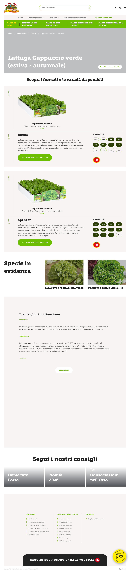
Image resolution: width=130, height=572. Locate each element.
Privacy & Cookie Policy (31, 569)
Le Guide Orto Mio (65, 525)
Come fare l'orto (64, 519)
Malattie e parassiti (65, 541)
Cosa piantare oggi (65, 522)
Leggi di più (64, 370)
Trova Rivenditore (103, 18)
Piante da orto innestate (36, 522)
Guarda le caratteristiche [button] (35, 158)
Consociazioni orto (65, 528)
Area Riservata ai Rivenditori (75, 18)
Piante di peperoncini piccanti (38, 528)
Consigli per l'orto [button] (35, 18)
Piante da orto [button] (11, 24)
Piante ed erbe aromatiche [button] (53, 24)
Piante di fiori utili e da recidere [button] (111, 24)
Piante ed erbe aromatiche (37, 525)
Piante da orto (22, 34)
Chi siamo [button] (53, 18)
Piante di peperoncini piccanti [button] (81, 24)
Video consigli (64, 538)
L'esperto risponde (65, 535)
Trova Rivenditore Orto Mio (110, 67)
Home (20, 18)
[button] (42, 106)
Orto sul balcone (64, 531)
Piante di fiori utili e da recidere (39, 531)
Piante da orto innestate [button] (29, 24)
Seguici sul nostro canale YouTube (65, 560)
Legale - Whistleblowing (96, 519)
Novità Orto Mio (34, 535)
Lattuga (34, 34)
